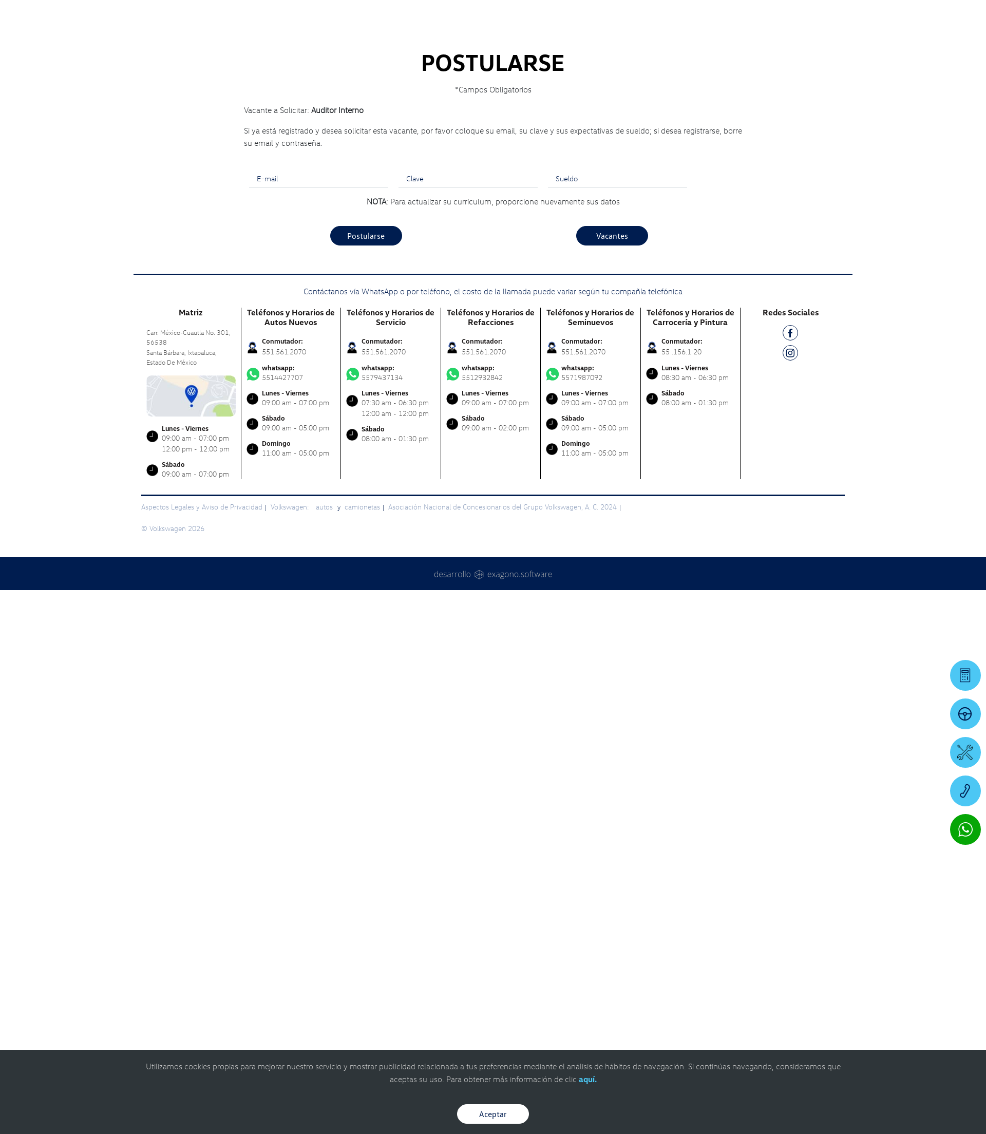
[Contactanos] (792, 15)
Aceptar (493, 1114)
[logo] (611, 36)
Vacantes (612, 593)
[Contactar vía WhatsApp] (965, 829)
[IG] (790, 712)
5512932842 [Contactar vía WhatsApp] (491, 730)
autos (325, 864)
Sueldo (567, 535)
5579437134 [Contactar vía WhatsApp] (390, 730)
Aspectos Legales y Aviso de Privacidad (201, 864)
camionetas (362, 864)
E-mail (267, 535)
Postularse (366, 593)
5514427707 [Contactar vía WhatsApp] (291, 730)
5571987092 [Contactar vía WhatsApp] (590, 730)
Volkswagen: (291, 864)
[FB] (790, 692)
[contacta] (191, 752)
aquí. (588, 1079)
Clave (415, 535)
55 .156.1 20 (681, 709)
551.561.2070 (284, 709)
